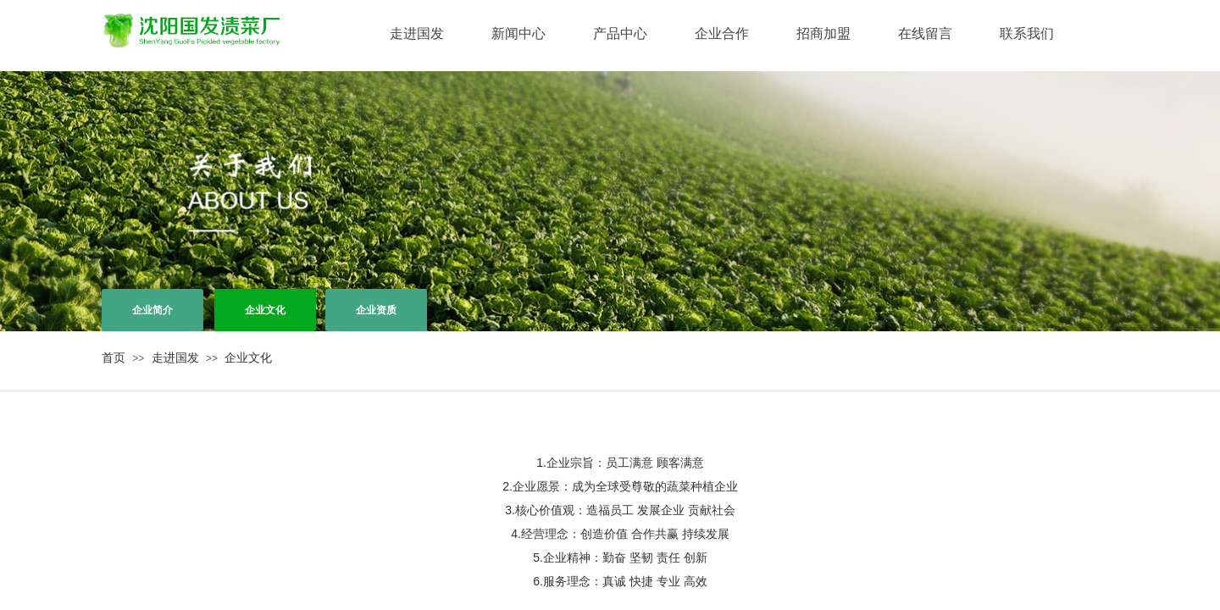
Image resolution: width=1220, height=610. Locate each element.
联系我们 (1027, 33)
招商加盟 (823, 33)
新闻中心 (518, 33)
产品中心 (620, 33)
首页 (113, 357)
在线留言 (925, 33)
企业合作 (722, 33)
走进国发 (417, 33)
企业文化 (248, 357)
